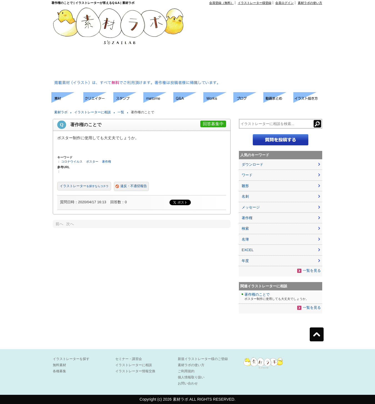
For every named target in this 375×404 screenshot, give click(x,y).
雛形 (245, 186)
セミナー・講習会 (128, 359)
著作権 (106, 161)
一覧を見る (312, 270)
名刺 (245, 196)
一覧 (121, 112)
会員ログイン (284, 2)
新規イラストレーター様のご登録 (203, 359)
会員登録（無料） (221, 2)
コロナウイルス (71, 161)
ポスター (92, 161)
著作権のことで (257, 294)
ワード (247, 175)
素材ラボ (61, 112)
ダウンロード (252, 164)
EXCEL (248, 250)
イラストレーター (84, 186)
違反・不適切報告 (133, 186)
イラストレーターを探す (71, 359)
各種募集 (59, 371)
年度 (245, 261)
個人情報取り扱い (191, 377)
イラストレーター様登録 (254, 2)
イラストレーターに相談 (92, 112)
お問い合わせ (188, 383)
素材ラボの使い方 (310, 2)
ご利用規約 (186, 371)
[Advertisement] (239, 43)
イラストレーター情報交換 (135, 371)
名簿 (245, 239)
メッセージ (251, 207)
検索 (245, 228)
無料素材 (59, 365)
